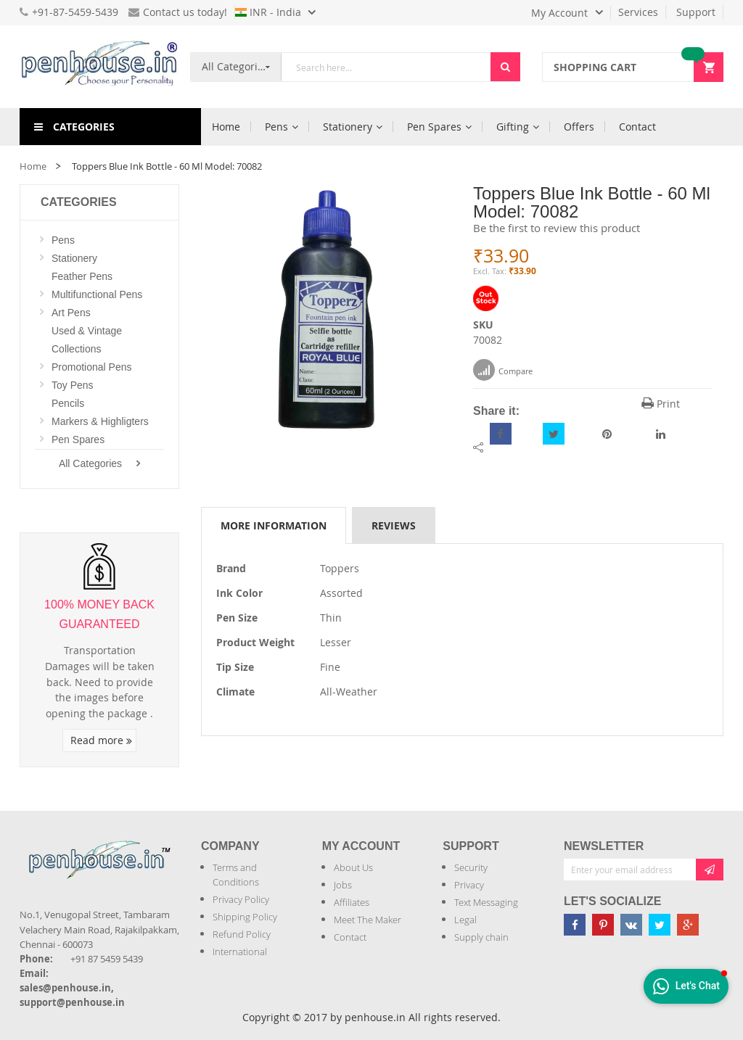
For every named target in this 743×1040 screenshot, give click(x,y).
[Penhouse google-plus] (688, 925)
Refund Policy (242, 934)
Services (638, 12)
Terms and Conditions (236, 874)
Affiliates (351, 902)
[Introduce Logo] (21, 887)
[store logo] (99, 66)
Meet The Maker (367, 919)
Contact (350, 937)
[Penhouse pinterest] (603, 925)
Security (471, 867)
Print (660, 403)
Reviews (394, 525)
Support (695, 12)
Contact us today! (177, 12)
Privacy (469, 884)
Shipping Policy (245, 916)
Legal (465, 919)
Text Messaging (486, 902)
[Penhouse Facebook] (575, 925)
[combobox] (386, 67)
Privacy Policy (241, 899)
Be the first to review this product (556, 227)
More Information (274, 525)
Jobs (343, 884)
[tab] (273, 525)
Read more (101, 740)
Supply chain (481, 937)
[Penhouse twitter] (659, 925)
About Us (353, 867)
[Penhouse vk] (631, 925)
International (240, 951)
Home (33, 166)
